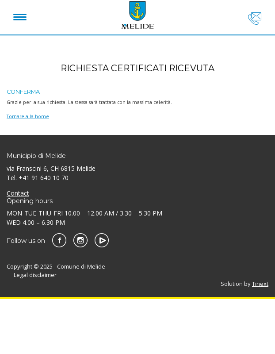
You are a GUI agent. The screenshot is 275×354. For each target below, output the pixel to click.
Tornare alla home (28, 116)
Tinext (260, 284)
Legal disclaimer (35, 275)
